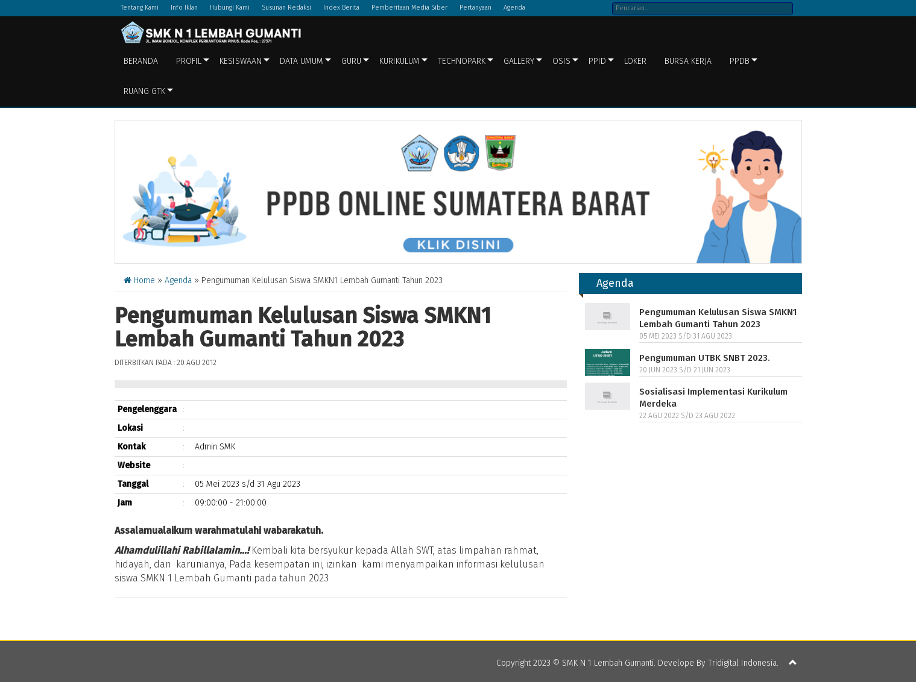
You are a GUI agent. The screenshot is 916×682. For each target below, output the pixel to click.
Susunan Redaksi (286, 7)
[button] (793, 663)
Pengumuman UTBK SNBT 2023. (704, 357)
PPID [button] (597, 61)
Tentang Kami (140, 7)
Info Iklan (184, 7)
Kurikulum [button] (399, 61)
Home (139, 280)
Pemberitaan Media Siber (409, 7)
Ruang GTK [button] (144, 91)
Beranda (141, 61)
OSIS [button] (561, 61)
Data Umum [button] (301, 61)
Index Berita (341, 7)
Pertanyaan (475, 7)
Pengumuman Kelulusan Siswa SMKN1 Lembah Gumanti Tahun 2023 (718, 318)
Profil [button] (188, 61)
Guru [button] (351, 61)
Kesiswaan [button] (241, 61)
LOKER (635, 61)
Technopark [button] (461, 61)
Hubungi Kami (230, 7)
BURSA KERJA (688, 61)
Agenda (514, 7)
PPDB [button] (740, 61)
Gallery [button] (519, 61)
